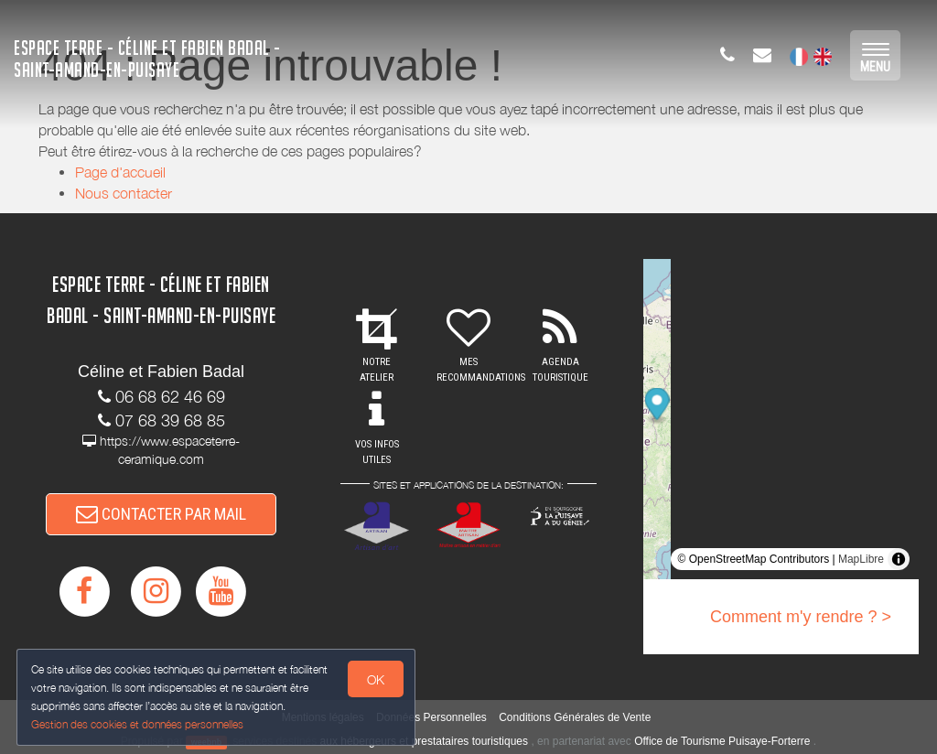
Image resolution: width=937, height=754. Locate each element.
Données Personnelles (431, 717)
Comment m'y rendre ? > (800, 617)
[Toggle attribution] (899, 559)
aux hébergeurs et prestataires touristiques (424, 741)
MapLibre (861, 559)
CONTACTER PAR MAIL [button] (161, 516)
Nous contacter (123, 193)
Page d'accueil (120, 172)
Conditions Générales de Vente (575, 717)
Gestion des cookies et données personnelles (139, 723)
